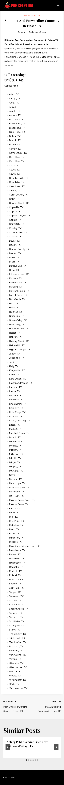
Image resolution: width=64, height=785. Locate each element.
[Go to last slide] (8, 747)
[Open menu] (58, 5)
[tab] (26, 760)
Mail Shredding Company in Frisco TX (47, 705)
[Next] (56, 747)
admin (23, 32)
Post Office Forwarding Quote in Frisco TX (16, 705)
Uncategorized (32, 16)
